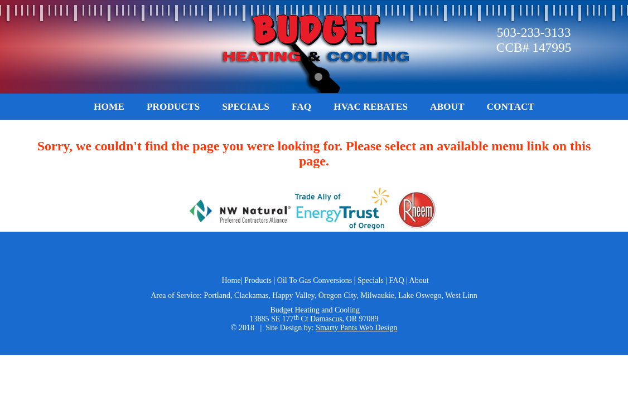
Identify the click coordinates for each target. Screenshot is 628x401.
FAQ (301, 106)
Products (173, 106)
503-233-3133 (534, 32)
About (447, 106)
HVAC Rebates (371, 106)
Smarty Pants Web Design (356, 328)
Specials (245, 106)
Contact (510, 106)
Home (109, 106)
